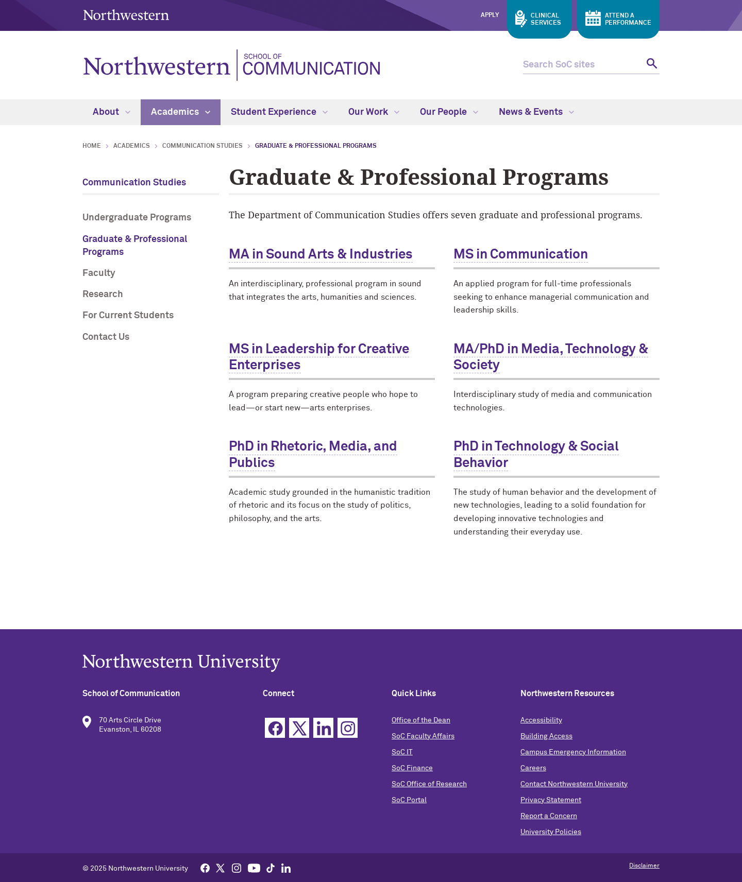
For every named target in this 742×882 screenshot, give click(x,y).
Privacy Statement (550, 800)
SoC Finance (412, 768)
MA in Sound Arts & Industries (321, 255)
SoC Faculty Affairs (423, 736)
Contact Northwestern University (574, 784)
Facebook (275, 728)
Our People (449, 112)
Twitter (299, 728)
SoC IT (402, 752)
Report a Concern (548, 816)
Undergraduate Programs (136, 217)
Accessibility (541, 720)
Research (102, 294)
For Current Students (128, 315)
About (111, 112)
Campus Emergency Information (573, 752)
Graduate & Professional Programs (134, 246)
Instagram (348, 728)
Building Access (546, 736)
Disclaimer (644, 866)
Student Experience (279, 112)
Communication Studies (202, 146)
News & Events (536, 112)
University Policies (550, 832)
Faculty (98, 273)
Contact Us (105, 337)
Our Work (373, 112)
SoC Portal (409, 800)
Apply (490, 15)
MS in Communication (520, 255)
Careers (533, 768)
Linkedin (323, 728)
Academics (180, 112)
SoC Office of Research (429, 784)
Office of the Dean (421, 720)
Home (91, 146)
